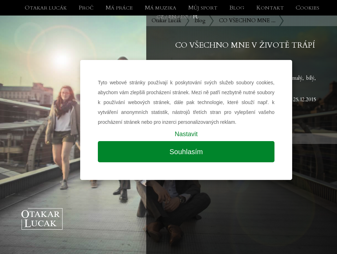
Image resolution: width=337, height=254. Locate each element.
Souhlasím (186, 152)
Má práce (119, 8)
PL (196, 16)
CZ (160, 16)
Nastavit (186, 134)
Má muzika (160, 8)
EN (172, 16)
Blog (236, 8)
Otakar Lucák (46, 8)
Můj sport (202, 8)
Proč (86, 8)
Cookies (307, 8)
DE (184, 16)
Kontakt (270, 8)
